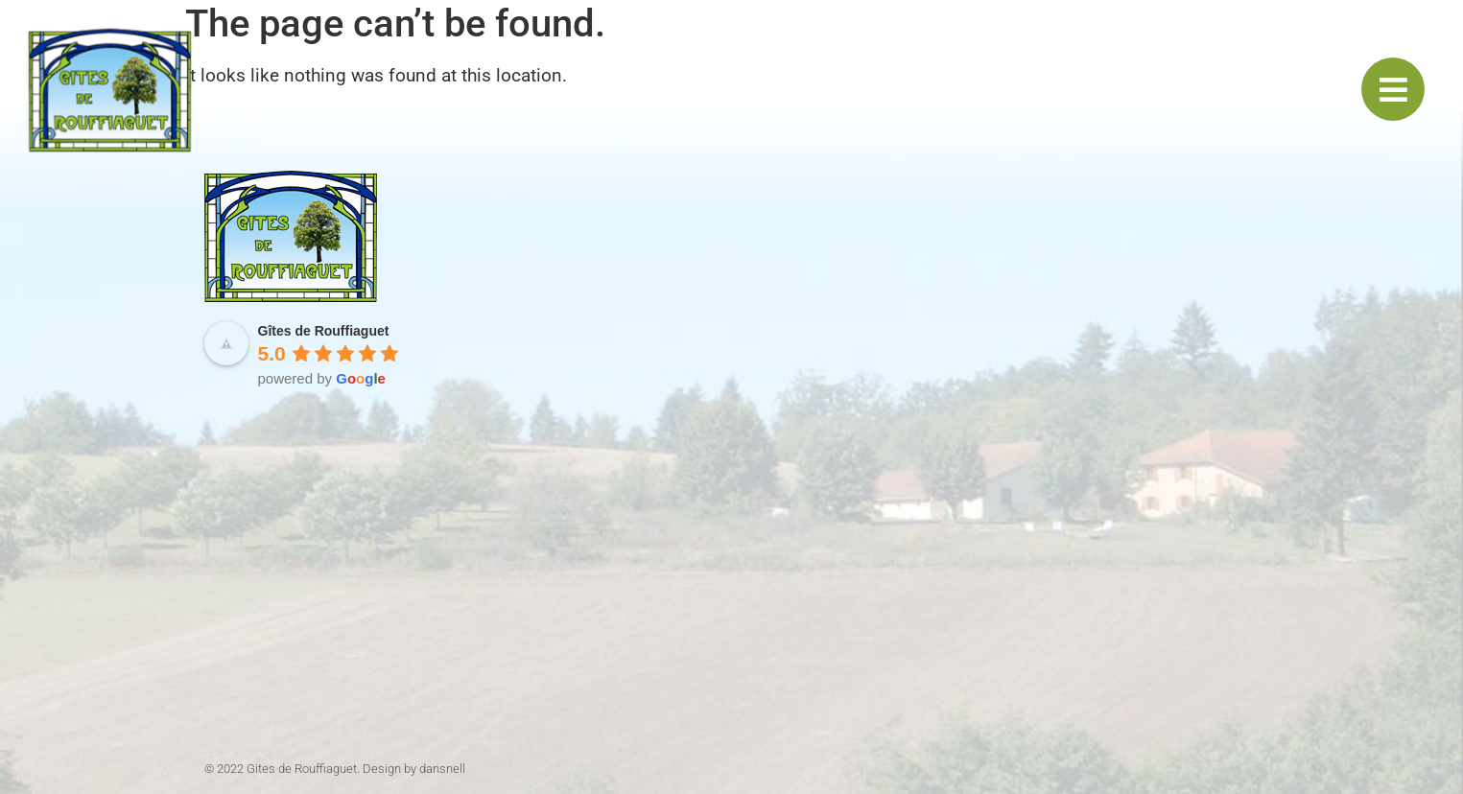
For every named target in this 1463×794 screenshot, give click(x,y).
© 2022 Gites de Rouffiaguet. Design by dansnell (334, 768)
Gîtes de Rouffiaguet (323, 331)
